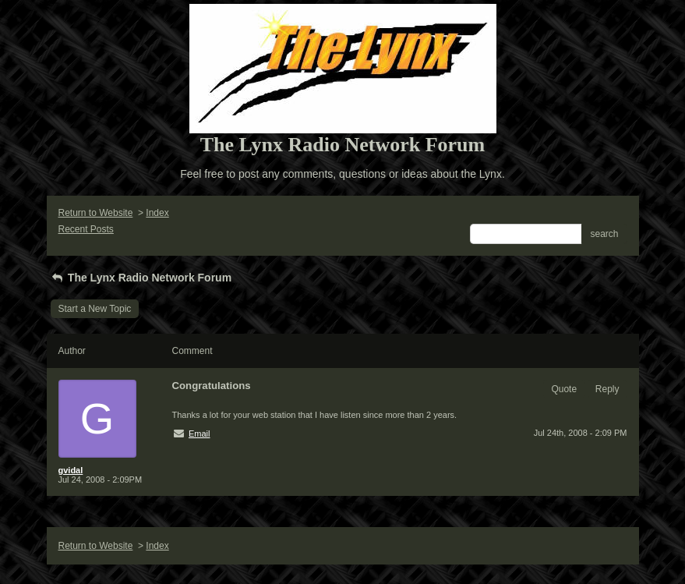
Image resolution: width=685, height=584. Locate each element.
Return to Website (95, 212)
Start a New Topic (95, 308)
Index (157, 212)
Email (199, 433)
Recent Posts (86, 229)
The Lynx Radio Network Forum (141, 277)
